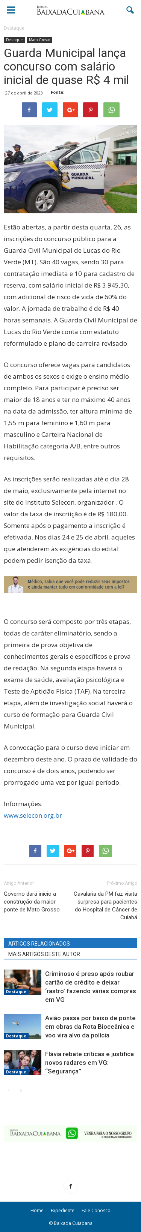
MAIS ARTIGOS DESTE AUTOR (44, 954)
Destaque (14, 39)
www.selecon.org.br (33, 815)
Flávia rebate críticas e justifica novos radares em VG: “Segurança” (89, 1062)
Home (37, 1210)
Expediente (62, 1210)
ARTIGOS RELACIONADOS (39, 944)
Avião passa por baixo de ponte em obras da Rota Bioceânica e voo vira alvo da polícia (90, 1026)
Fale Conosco (96, 1210)
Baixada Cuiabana (73, 1223)
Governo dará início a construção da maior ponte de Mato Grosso (32, 901)
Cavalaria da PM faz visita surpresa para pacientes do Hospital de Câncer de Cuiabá (105, 905)
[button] (130, 10)
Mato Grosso (39, 39)
